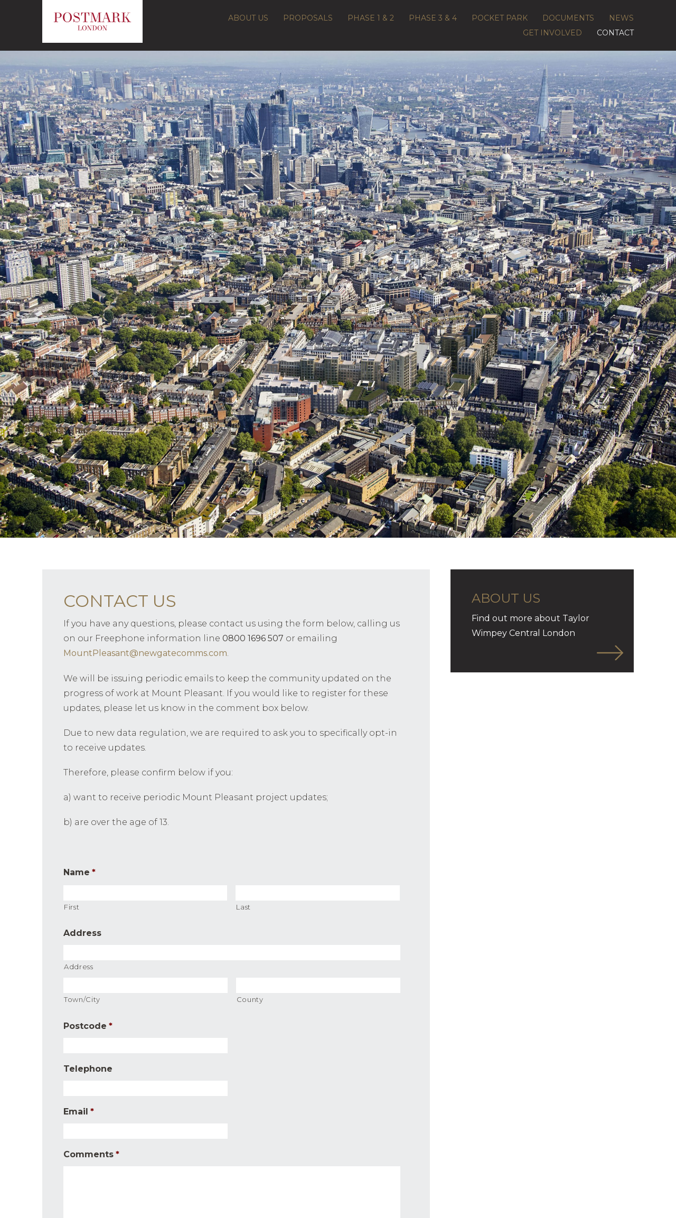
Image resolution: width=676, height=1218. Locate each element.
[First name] (145, 893)
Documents (568, 18)
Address (82, 933)
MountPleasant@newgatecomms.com (145, 653)
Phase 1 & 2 (371, 18)
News (621, 18)
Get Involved (552, 33)
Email (78, 1112)
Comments (91, 1154)
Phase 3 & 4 (433, 18)
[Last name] (317, 893)
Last (243, 907)
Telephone (87, 1069)
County (250, 999)
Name (79, 872)
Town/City (82, 999)
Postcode (87, 1026)
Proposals (308, 18)
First (71, 907)
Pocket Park (500, 18)
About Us (248, 18)
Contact (615, 33)
